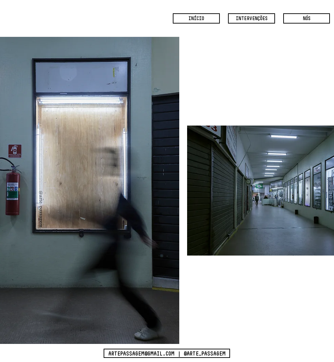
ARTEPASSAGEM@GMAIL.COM (141, 353)
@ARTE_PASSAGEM (205, 353)
